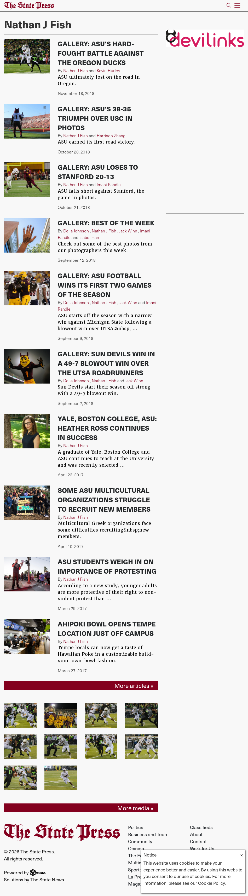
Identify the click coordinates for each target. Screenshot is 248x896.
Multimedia (140, 862)
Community (140, 841)
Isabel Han (89, 237)
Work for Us (202, 848)
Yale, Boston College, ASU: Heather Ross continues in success (107, 428)
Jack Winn (128, 230)
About (196, 834)
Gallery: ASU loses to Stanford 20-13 (98, 171)
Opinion (136, 848)
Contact (198, 841)
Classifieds (201, 827)
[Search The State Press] (229, 5)
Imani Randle (109, 184)
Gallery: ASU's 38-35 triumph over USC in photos (95, 118)
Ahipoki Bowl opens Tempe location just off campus (107, 628)
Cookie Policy (211, 883)
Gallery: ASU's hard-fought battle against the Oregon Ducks (101, 53)
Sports (135, 869)
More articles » (133, 685)
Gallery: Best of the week (106, 222)
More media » (135, 808)
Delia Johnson (76, 230)
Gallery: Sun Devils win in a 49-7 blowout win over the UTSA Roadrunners (106, 363)
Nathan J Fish (75, 70)
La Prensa (138, 876)
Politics (135, 827)
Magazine (138, 883)
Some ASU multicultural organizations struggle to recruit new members (104, 499)
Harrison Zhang (111, 135)
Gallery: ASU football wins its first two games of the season (105, 285)
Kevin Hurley (108, 70)
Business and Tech (147, 834)
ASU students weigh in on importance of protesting (107, 566)
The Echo (138, 855)
